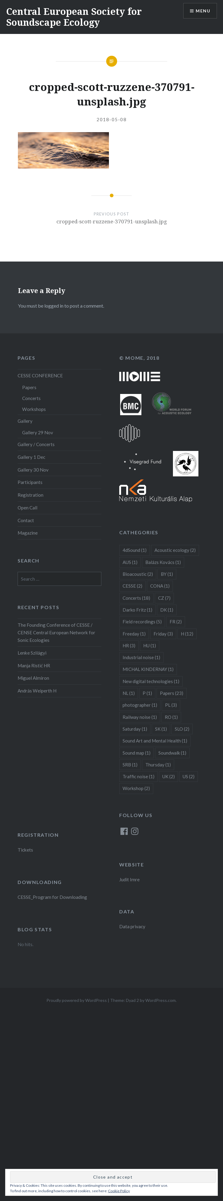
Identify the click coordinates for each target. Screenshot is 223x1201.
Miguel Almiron (33, 678)
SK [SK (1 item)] (161, 729)
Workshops (34, 409)
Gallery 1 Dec (31, 457)
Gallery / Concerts (36, 444)
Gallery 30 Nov (33, 469)
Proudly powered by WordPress (76, 1000)
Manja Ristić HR (34, 665)
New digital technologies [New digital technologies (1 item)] (151, 681)
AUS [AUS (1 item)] (130, 562)
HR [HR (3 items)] (129, 645)
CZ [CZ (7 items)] (164, 598)
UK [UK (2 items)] (168, 776)
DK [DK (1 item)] (166, 609)
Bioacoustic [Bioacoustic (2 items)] (138, 574)
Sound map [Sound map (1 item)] (136, 753)
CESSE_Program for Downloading (52, 897)
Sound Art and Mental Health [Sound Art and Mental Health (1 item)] (155, 740)
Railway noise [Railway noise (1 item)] (140, 717)
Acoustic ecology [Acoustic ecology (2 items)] (175, 550)
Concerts (31, 398)
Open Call (27, 507)
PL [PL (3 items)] (171, 705)
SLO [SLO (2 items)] (182, 729)
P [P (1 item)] (147, 693)
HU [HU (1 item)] (149, 645)
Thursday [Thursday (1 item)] (158, 764)
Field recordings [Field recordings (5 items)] (142, 621)
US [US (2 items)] (188, 776)
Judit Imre (129, 879)
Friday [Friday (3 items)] (163, 633)
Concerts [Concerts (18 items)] (136, 598)
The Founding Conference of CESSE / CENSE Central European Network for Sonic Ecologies (56, 632)
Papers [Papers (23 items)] (171, 693)
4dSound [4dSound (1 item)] (135, 550)
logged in (53, 306)
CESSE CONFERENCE (40, 375)
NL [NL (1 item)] (129, 693)
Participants (30, 482)
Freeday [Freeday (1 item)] (134, 633)
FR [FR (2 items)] (176, 621)
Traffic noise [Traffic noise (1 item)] (138, 776)
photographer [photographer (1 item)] (140, 705)
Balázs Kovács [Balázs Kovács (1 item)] (163, 562)
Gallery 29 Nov (37, 432)
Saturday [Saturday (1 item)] (135, 729)
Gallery (25, 421)
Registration (30, 495)
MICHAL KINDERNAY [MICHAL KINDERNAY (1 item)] (148, 669)
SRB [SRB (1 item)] (130, 764)
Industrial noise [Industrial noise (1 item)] (141, 657)
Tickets (25, 849)
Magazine (28, 532)
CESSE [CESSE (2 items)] (132, 586)
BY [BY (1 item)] (167, 574)
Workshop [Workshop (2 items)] (136, 788)
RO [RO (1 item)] (171, 717)
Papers (29, 387)
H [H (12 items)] (187, 633)
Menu (203, 10)
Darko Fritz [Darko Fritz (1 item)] (137, 609)
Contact (26, 520)
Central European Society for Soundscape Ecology (74, 16)
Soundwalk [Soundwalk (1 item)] (172, 753)
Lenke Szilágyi (32, 653)
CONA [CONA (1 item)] (160, 586)
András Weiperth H (37, 690)
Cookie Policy (119, 1191)
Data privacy (132, 926)
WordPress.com (160, 1000)
